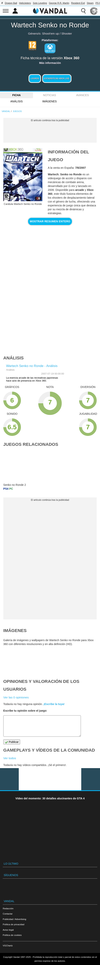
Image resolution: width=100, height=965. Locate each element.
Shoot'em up (50, 33)
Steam (90, 3)
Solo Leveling (40, 3)
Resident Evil (78, 3)
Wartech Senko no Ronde (50, 25)
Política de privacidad (13, 924)
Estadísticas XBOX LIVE (57, 78)
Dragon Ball (11, 3)
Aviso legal (8, 929)
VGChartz (8, 945)
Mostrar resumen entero (50, 221)
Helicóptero (25, 3)
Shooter (66, 33)
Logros (34, 78)
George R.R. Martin (59, 3)
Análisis (16, 101)
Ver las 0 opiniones (16, 697)
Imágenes (49, 101)
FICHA (16, 95)
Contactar (7, 913)
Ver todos (9, 758)
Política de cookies (12, 935)
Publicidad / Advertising (14, 919)
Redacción (8, 908)
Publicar (12, 742)
